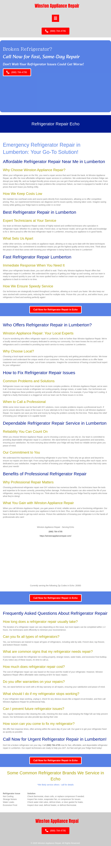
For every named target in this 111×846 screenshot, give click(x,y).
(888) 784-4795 (55, 531)
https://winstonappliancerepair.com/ (55, 536)
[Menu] (55, 18)
